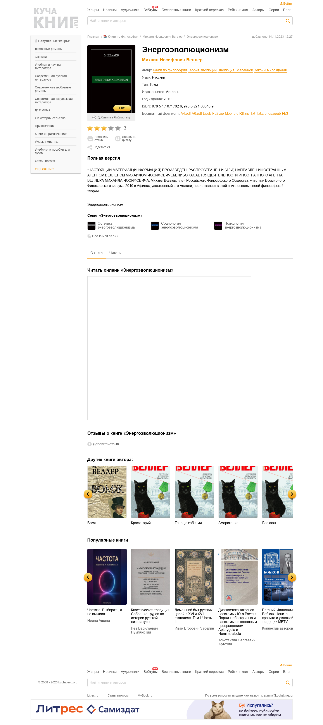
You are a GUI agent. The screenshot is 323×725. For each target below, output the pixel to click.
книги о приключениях (51, 133)
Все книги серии (105, 236)
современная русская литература (51, 77)
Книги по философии (170, 70)
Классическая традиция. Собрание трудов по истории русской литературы (150, 616)
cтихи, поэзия (45, 161)
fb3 (285, 113)
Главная (93, 36)
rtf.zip (244, 113)
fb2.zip (218, 113)
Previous (88, 494)
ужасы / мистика (47, 141)
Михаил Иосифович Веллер (163, 36)
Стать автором (118, 695)
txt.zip (261, 113)
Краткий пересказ (209, 10)
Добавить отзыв (101, 138)
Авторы (258, 10)
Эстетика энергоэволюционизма (116, 225)
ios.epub (274, 113)
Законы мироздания (270, 70)
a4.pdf (186, 113)
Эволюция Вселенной (235, 70)
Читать (115, 253)
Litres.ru (92, 695)
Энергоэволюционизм (105, 204)
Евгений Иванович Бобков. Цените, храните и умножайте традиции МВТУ (279, 616)
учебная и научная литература (48, 66)
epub (207, 113)
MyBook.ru (145, 695)
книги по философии (123, 36)
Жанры (93, 10)
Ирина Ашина (98, 620)
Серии (274, 10)
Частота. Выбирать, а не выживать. (104, 612)
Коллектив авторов (277, 628)
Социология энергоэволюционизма (179, 225)
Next (292, 494)
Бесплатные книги (176, 10)
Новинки (110, 10)
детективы (42, 110)
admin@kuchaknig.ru (278, 695)
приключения (45, 126)
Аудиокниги (130, 10)
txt (252, 113)
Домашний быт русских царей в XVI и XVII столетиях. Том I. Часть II (193, 616)
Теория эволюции (202, 70)
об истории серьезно (50, 118)
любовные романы (48, 49)
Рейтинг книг (238, 10)
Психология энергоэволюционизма (243, 225)
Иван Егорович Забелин (194, 628)
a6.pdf (197, 113)
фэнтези (41, 56)
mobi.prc (231, 113)
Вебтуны (150, 10)
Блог (287, 10)
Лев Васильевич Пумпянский (144, 630)
